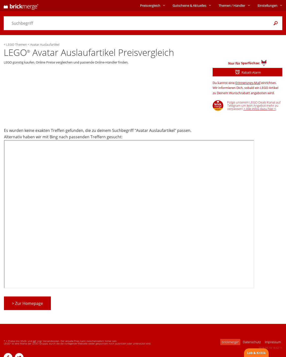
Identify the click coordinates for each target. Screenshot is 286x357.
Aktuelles (189, 5)
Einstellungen (267, 5)
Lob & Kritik (256, 353)
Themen (232, 5)
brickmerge (230, 342)
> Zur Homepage (27, 303)
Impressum (273, 342)
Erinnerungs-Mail (247, 83)
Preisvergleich (150, 5)
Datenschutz (252, 342)
